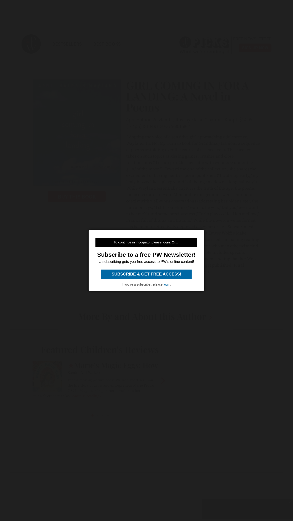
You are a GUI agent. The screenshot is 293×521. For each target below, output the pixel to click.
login (166, 284)
